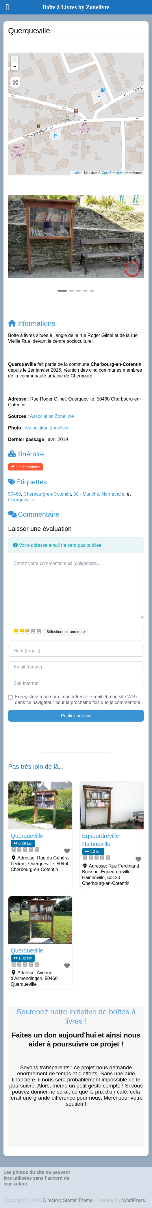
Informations (31, 323)
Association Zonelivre (52, 416)
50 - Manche (86, 494)
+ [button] (14, 59)
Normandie (113, 494)
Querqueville (21, 499)
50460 (14, 494)
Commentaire (34, 514)
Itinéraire (26, 454)
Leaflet (76, 173)
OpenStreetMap (113, 173)
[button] (18, 239)
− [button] (14, 66)
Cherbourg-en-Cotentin (47, 494)
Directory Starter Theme (68, 1200)
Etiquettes (27, 482)
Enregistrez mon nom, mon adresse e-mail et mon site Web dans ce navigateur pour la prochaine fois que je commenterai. (79, 699)
